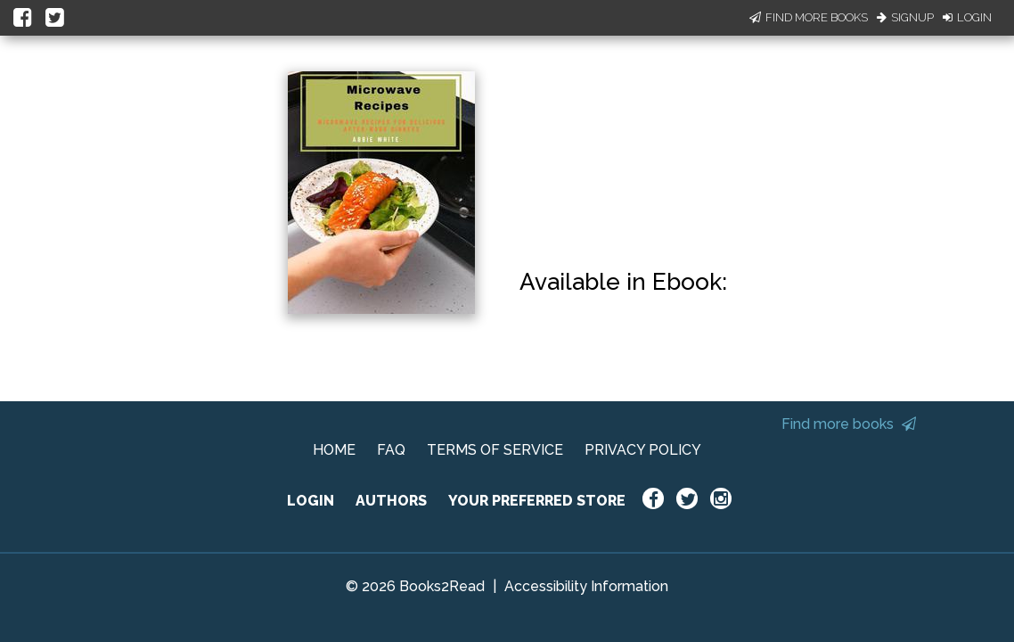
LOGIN (310, 500)
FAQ (391, 449)
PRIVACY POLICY (643, 449)
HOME (334, 449)
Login (967, 17)
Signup (905, 17)
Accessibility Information (586, 586)
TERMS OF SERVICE (495, 449)
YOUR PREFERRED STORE (537, 500)
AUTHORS (391, 500)
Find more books (848, 424)
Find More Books (808, 17)
